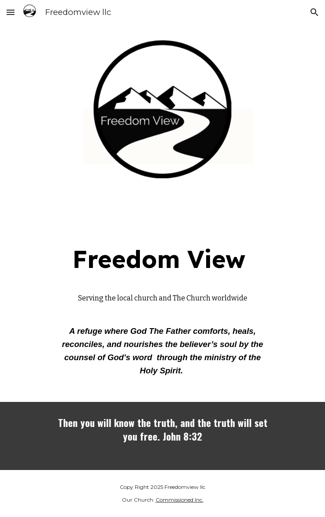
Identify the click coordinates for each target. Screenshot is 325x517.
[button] (10, 12)
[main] (162, 259)
